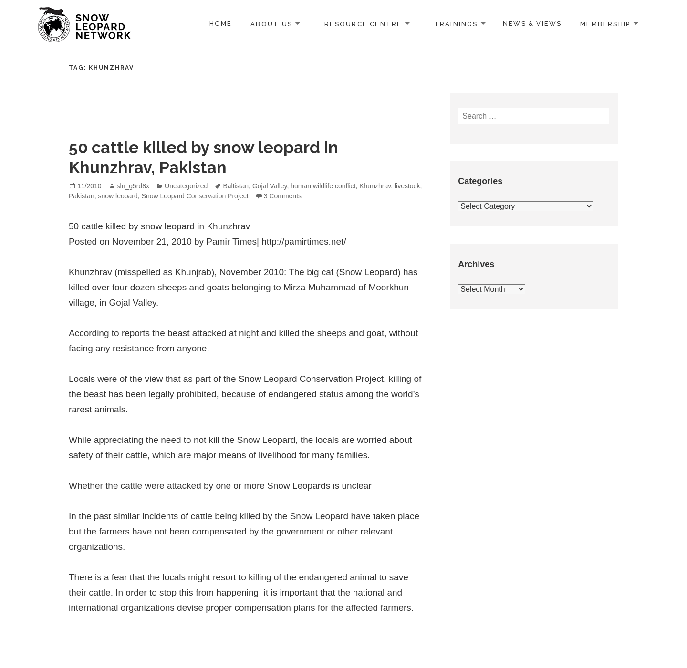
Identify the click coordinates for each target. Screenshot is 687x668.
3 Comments (283, 196)
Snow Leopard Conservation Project (195, 196)
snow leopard (117, 196)
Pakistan (81, 196)
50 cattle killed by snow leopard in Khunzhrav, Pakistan (203, 157)
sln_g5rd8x (133, 186)
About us (271, 23)
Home (220, 23)
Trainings (456, 23)
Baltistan (236, 186)
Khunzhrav (375, 186)
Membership (605, 23)
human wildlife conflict (323, 186)
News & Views (532, 23)
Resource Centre (363, 23)
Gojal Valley (269, 186)
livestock (407, 186)
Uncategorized (186, 186)
